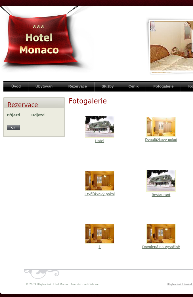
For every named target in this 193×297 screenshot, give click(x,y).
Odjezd (38, 115)
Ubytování (44, 86)
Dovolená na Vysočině (161, 247)
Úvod (16, 86)
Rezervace (77, 86)
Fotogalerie (163, 86)
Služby (108, 86)
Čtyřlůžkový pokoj (100, 194)
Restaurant (161, 195)
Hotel (99, 141)
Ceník (133, 86)
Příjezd (13, 115)
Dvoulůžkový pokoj (161, 140)
